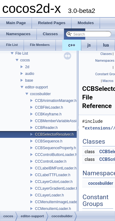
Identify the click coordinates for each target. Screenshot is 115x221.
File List (21, 53)
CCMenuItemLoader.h (53, 209)
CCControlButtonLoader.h (56, 155)
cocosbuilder (40, 94)
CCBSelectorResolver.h (54, 134)
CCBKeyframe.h (48, 114)
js (89, 45)
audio (29, 74)
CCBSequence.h (48, 141)
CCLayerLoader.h (49, 195)
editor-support (36, 87)
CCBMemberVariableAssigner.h (61, 121)
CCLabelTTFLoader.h (52, 175)
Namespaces (104, 61)
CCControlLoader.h (51, 161)
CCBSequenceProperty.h (55, 148)
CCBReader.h (46, 128)
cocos (25, 60)
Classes (106, 54)
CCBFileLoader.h (49, 107)
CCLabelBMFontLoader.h (55, 168)
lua (106, 45)
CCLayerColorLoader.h (54, 182)
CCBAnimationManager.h (55, 101)
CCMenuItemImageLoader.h (58, 202)
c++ (71, 45)
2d (27, 67)
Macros (107, 81)
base (29, 80)
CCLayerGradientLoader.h (56, 188)
